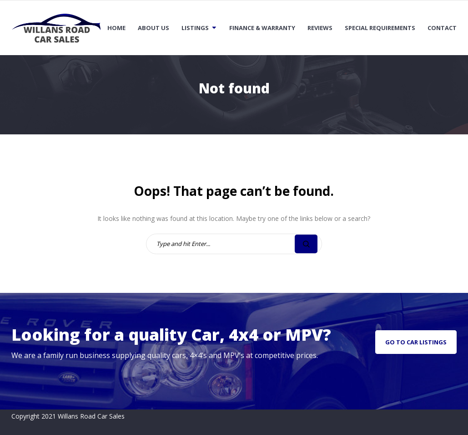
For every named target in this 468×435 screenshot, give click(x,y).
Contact (442, 28)
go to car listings (416, 342)
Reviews (319, 28)
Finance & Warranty (262, 28)
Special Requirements (380, 28)
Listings (195, 28)
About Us (153, 28)
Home (116, 28)
